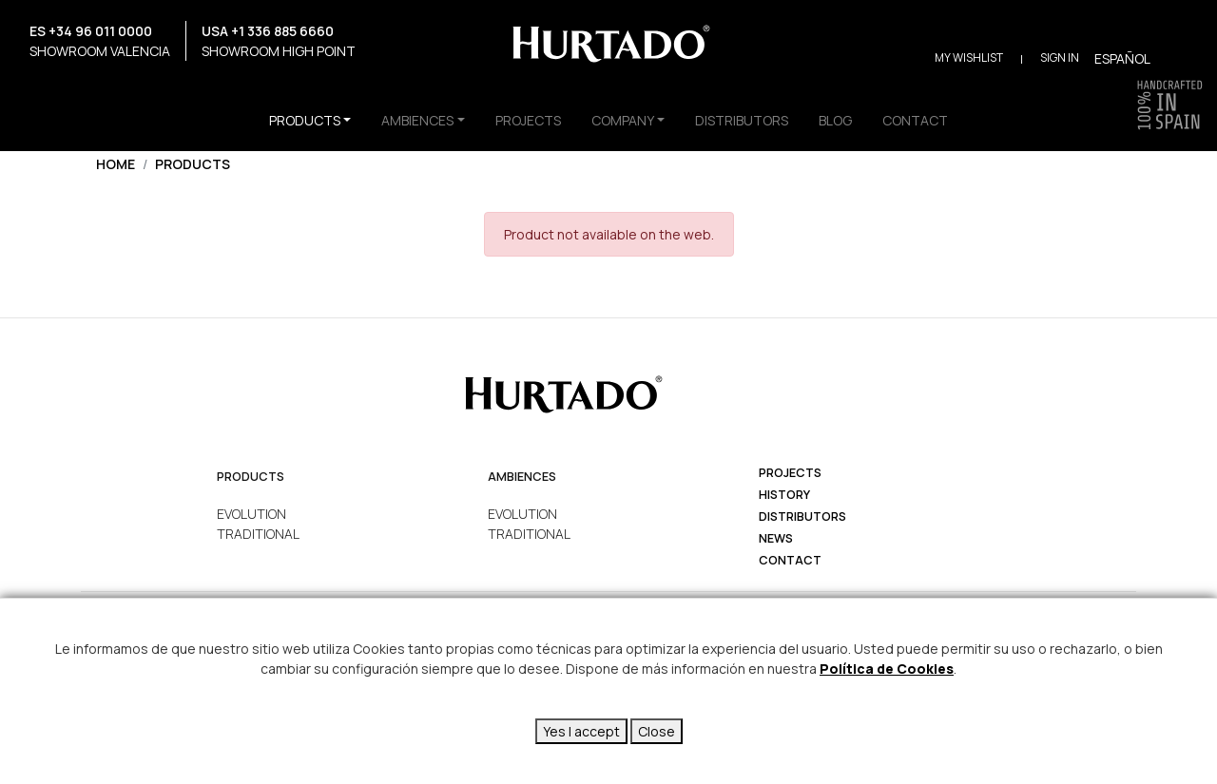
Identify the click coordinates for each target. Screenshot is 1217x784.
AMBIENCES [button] (417, 120)
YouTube (75, 87)
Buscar (1177, 57)
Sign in (1059, 57)
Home (115, 164)
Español (1122, 58)
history (784, 495)
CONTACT (915, 120)
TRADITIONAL (258, 534)
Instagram (25, 87)
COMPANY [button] (622, 120)
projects (790, 473)
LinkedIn (149, 87)
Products (192, 164)
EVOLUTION (251, 514)
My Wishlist (969, 57)
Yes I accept (581, 731)
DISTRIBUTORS (741, 120)
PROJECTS (528, 120)
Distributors (802, 516)
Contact (790, 560)
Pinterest (124, 87)
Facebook (50, 87)
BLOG (835, 120)
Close (656, 731)
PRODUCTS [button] (304, 120)
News (776, 538)
